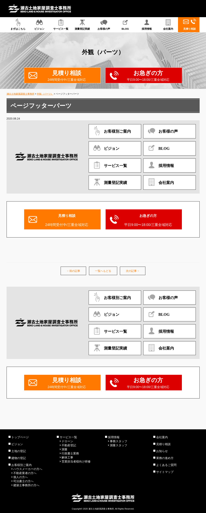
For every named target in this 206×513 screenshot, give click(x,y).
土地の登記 (18, 451)
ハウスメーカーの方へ (27, 469)
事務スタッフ (118, 441)
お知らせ (162, 451)
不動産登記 (69, 445)
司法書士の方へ (23, 481)
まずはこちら (18, 24)
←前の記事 (73, 270)
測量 (64, 449)
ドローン (67, 441)
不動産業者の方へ (24, 473)
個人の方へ (20, 477)
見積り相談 (189, 24)
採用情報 (146, 24)
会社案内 (168, 24)
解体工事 (67, 457)
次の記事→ (132, 270)
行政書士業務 (70, 453)
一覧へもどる (103, 270)
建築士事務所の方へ (26, 485)
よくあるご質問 (166, 465)
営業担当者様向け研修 (76, 461)
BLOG (125, 24)
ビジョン (39, 24)
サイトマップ (165, 471)
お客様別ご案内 (21, 465)
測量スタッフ (118, 445)
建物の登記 (18, 458)
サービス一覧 (61, 24)
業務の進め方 (165, 458)
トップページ (20, 437)
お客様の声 (103, 24)
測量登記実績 (82, 24)
